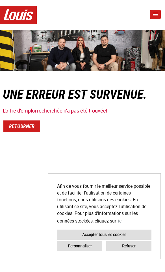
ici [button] (120, 221)
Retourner (21, 126)
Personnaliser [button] (80, 246)
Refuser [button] (129, 246)
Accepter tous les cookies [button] (104, 234)
